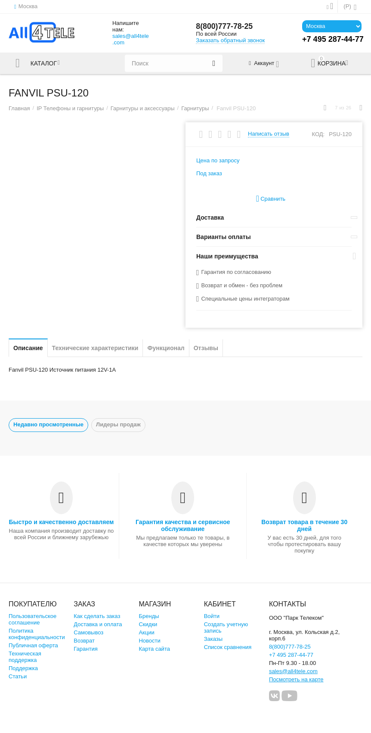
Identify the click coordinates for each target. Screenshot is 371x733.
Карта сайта (154, 649)
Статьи (18, 676)
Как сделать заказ (97, 616)
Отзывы (206, 348)
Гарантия (86, 649)
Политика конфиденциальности (37, 633)
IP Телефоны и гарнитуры (70, 108)
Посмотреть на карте (296, 679)
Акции (146, 632)
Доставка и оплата (98, 624)
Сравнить (270, 199)
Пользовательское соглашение (32, 619)
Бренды (149, 616)
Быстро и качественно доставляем (61, 522)
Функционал (165, 348)
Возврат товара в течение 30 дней (304, 525)
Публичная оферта (33, 645)
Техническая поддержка (25, 656)
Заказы (213, 639)
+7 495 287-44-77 (291, 655)
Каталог (44, 63)
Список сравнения (228, 647)
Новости (149, 640)
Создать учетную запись (226, 627)
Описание (28, 348)
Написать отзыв (268, 134)
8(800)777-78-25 (225, 26)
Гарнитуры (195, 108)
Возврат (84, 640)
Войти (212, 616)
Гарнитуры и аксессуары (143, 108)
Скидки (148, 624)
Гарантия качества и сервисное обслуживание (183, 525)
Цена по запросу (218, 160)
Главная (19, 108)
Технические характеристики (95, 348)
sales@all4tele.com (130, 39)
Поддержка (23, 668)
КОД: (318, 134)
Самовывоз (88, 632)
